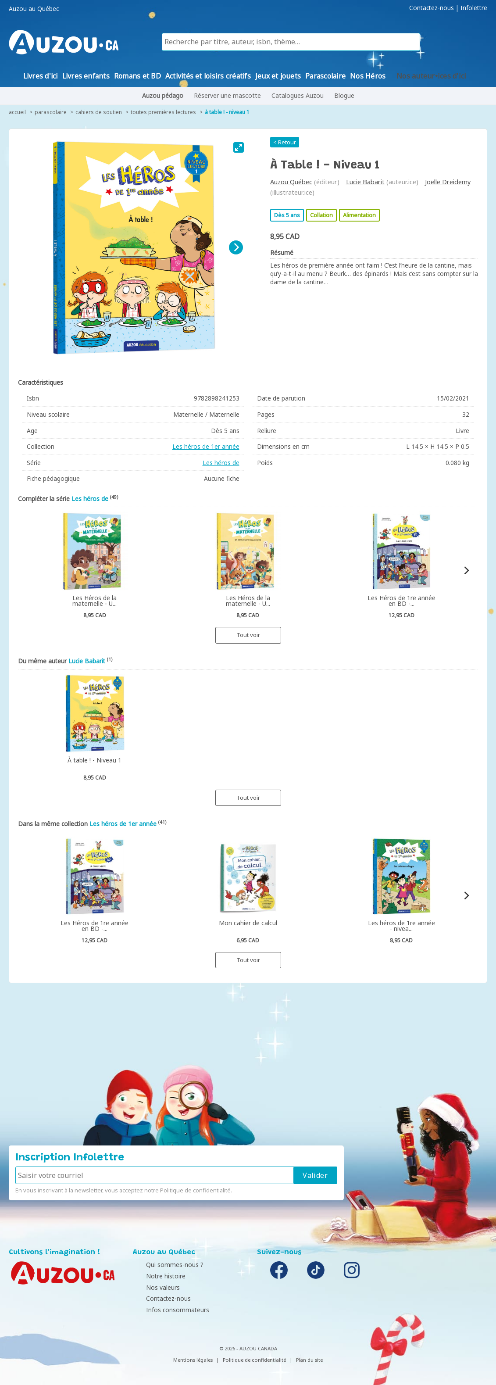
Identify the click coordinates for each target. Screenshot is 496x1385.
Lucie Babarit (365, 182)
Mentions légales (193, 1359)
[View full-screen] (238, 147)
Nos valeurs (152, 1287)
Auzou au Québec (34, 8)
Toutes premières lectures (163, 112)
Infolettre (473, 7)
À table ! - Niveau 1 (227, 112)
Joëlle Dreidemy (448, 182)
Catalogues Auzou (297, 95)
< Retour (284, 142)
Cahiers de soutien (98, 112)
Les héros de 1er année (205, 446)
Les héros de (221, 462)
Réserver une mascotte (227, 95)
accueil (17, 112)
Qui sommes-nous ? (164, 1264)
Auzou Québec (291, 182)
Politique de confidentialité (195, 1190)
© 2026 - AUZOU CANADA (248, 1348)
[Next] (236, 247)
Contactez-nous (431, 7)
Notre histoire (155, 1276)
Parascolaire (51, 112)
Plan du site (309, 1359)
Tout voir (248, 635)
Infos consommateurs (166, 1310)
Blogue (344, 95)
